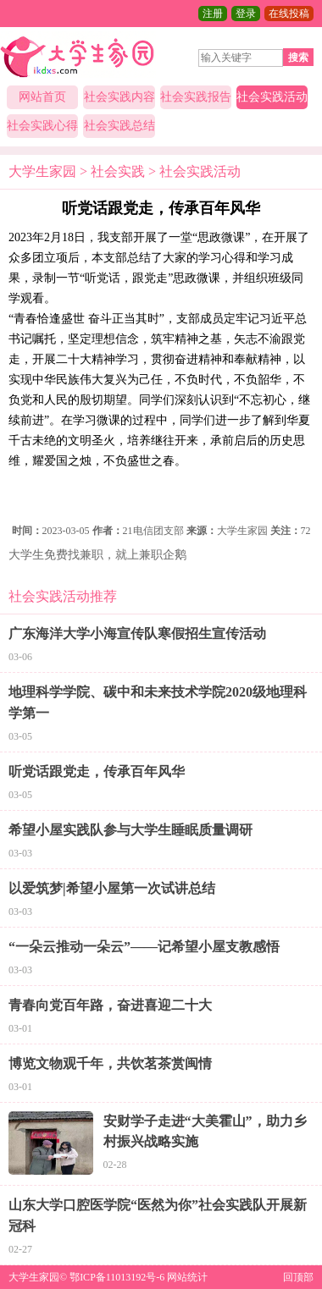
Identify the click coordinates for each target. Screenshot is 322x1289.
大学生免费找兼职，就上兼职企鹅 (97, 554)
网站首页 (42, 97)
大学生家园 (42, 171)
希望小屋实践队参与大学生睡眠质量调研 (130, 830)
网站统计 (187, 1277)
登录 (246, 13)
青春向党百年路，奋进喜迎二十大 (110, 1005)
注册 (213, 13)
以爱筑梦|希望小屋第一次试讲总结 (111, 888)
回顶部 (298, 1277)
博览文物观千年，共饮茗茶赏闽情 (110, 1063)
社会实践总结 (119, 125)
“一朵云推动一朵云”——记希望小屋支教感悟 (144, 946)
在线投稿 (289, 13)
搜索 (298, 57)
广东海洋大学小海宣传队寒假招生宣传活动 (137, 633)
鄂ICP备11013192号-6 (116, 1277)
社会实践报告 (195, 97)
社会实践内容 (119, 97)
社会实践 (118, 171)
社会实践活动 (272, 97)
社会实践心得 (42, 125)
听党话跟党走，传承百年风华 (96, 771)
